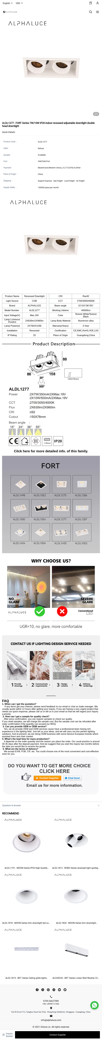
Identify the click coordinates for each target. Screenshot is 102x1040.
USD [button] (19, 3)
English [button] (8, 3)
